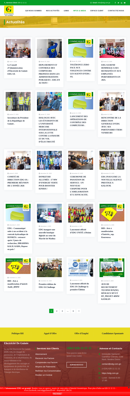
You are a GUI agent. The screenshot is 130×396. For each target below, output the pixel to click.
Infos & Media (79, 11)
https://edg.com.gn (110, 373)
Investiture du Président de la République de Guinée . (17, 121)
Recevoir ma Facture (44, 358)
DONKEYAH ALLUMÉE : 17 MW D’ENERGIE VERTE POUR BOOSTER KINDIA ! (48, 183)
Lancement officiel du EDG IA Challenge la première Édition (79, 286)
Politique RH (18, 333)
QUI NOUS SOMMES (33, 11)
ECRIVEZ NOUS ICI (76, 365)
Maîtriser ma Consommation (48, 371)
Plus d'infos (65, 394)
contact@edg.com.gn (111, 364)
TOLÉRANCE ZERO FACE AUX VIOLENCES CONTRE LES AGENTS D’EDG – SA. (80, 71)
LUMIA (66, 11)
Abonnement (41, 354)
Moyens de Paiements (45, 367)
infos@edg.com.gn (104, 3)
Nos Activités (52, 11)
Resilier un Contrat (43, 375)
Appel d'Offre (50, 333)
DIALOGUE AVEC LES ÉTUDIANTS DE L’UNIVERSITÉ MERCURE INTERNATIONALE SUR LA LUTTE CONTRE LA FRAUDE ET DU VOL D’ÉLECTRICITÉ (49, 130)
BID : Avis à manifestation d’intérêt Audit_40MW (17, 284)
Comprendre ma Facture (46, 362)
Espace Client (96, 11)
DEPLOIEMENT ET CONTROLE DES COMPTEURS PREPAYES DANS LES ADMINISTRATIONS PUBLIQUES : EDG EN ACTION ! (49, 74)
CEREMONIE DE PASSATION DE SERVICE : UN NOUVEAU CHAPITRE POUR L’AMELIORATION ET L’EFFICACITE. (79, 186)
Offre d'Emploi (81, 333)
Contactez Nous (116, 11)
